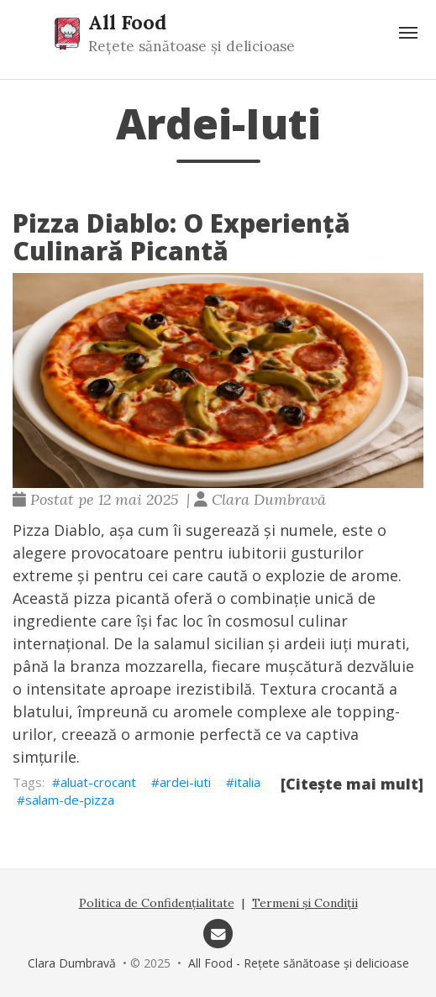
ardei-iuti (185, 782)
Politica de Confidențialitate (156, 902)
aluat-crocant (98, 782)
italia (247, 782)
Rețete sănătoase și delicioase (191, 46)
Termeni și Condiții (305, 902)
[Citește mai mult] (352, 784)
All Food (127, 21)
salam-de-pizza (69, 799)
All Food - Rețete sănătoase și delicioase (298, 963)
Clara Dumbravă (72, 963)
